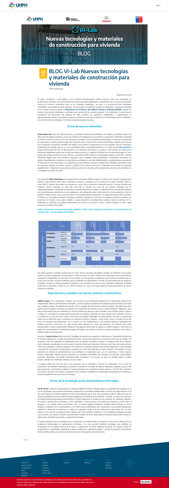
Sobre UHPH (25, 462)
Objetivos (45, 465)
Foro (43, 460)
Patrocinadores (47, 473)
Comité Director (26, 468)
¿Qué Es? (45, 462)
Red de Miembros (89, 460)
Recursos (129, 465)
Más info (32, 485)
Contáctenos (130, 462)
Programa (45, 468)
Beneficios (87, 462)
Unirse (23, 470)
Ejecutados (109, 468)
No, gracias (146, 482)
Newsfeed (24, 473)
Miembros (24, 475)
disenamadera (125, 147)
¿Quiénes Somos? (26, 465)
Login (25, 440)
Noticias (129, 460)
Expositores (45, 470)
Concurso (66, 460)
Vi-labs (108, 460)
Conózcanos (25, 460)
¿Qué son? (109, 462)
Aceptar (136, 482)
